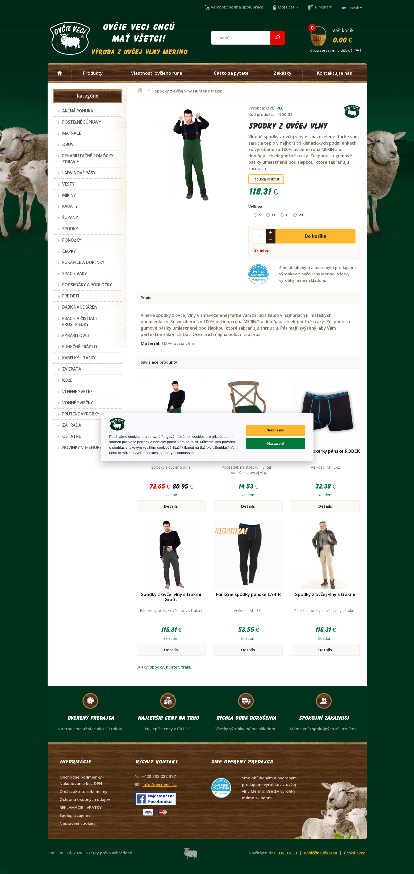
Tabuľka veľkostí (266, 179)
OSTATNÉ (71, 436)
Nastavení (275, 444)
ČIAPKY (69, 251)
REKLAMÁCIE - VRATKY (81, 807)
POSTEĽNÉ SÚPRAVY (81, 122)
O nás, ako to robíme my (83, 791)
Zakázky (282, 73)
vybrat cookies (146, 453)
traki (185, 667)
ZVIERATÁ (71, 369)
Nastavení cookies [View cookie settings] (77, 823)
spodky (157, 667)
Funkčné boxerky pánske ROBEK (325, 451)
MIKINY (69, 195)
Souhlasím (275, 430)
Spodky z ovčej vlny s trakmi (325, 594)
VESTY (68, 184)
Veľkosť (255, 206)
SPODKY (70, 229)
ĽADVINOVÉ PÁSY (79, 173)
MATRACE (71, 133)
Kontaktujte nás (334, 73)
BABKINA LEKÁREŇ (79, 307)
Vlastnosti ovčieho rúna (156, 73)
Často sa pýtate (231, 73)
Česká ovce (354, 852)
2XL (299, 214)
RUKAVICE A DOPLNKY (83, 262)
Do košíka (315, 236)
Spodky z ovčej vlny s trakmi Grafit (171, 596)
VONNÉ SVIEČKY (77, 403)
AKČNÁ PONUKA (77, 111)
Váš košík (338, 35)
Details (171, 506)
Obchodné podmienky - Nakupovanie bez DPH (82, 780)
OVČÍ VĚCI (275, 108)
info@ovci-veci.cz (160, 784)
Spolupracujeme (75, 815)
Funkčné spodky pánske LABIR (248, 594)
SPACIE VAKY (74, 273)
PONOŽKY (71, 240)
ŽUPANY (70, 217)
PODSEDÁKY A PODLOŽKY (87, 285)
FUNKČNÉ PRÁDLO (79, 347)
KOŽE (67, 380)
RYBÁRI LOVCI (75, 335)
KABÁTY (70, 206)
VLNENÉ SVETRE (77, 391)
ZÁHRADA (71, 425)
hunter (172, 667)
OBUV (68, 144)
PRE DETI (70, 296)
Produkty (93, 73)
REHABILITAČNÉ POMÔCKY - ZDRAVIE (89, 159)
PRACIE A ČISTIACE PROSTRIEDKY (80, 321)
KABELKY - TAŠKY (79, 358)
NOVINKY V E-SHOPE (82, 447)
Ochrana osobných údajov (85, 799)
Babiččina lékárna (320, 852)
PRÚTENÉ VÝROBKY (80, 414)
